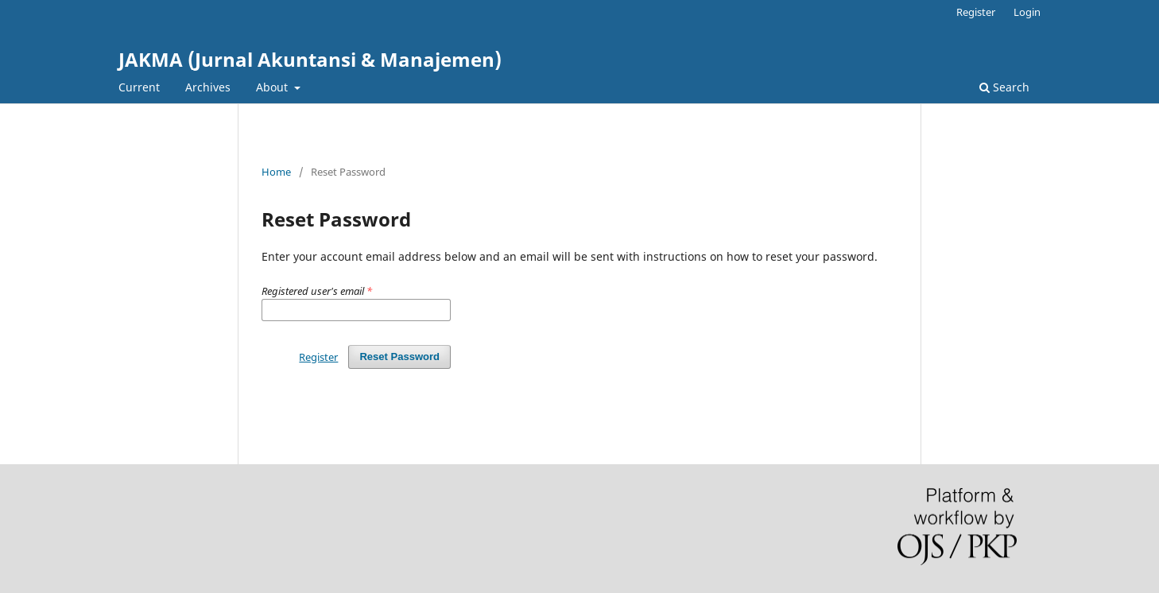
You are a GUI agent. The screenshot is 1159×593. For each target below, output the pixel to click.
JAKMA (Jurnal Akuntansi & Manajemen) (310, 59)
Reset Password (399, 356)
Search (1004, 87)
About (273, 87)
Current (139, 87)
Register (975, 12)
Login (1027, 12)
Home (276, 172)
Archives (208, 87)
